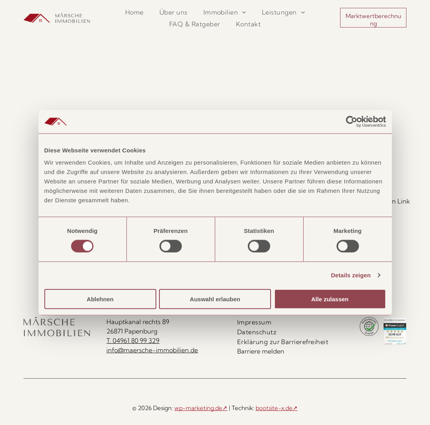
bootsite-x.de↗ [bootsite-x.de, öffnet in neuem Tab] (277, 408)
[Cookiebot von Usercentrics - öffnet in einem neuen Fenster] (351, 122)
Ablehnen (100, 298)
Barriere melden (260, 351)
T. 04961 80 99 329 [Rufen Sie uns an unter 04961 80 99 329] (132, 340)
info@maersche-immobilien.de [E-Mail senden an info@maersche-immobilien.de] (152, 350)
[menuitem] (134, 12)
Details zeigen (351, 275)
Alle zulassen (329, 298)
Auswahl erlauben (215, 298)
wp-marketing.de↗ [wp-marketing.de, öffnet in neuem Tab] (200, 408)
